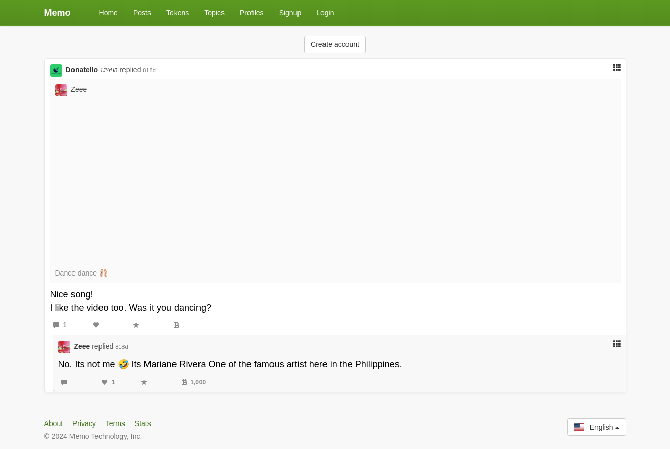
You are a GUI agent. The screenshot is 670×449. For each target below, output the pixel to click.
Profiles (252, 13)
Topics (214, 13)
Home (108, 13)
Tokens (177, 13)
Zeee (78, 89)
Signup (290, 13)
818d (149, 70)
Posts (142, 13)
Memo (57, 13)
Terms (115, 423)
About (53, 423)
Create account (335, 44)
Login (325, 13)
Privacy (84, 423)
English (596, 427)
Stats (143, 423)
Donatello (91, 70)
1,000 (194, 382)
